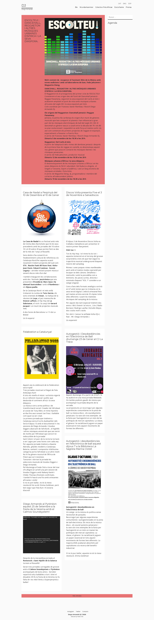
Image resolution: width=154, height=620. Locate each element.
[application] (41, 534)
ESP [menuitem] (129, 3)
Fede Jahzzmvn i (94, 82)
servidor (34, 270)
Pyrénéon (55, 569)
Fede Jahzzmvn (61, 155)
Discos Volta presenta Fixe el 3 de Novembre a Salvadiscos (84, 194)
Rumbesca (53, 284)
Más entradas (77, 596)
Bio (76, 7)
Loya (35, 298)
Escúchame (119, 7)
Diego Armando (27, 6)
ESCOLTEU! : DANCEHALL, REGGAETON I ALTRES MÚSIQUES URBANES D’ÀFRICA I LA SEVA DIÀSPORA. (32, 31)
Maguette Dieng (52, 85)
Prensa (128, 7)
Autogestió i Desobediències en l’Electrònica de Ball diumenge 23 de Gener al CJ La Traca (84, 337)
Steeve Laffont (29, 301)
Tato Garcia (48, 293)
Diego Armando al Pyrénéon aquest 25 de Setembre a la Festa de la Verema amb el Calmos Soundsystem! (40, 507)
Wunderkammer (86, 7)
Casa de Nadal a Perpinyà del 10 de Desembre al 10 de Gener (41, 194)
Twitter (78, 611)
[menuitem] (119, 3)
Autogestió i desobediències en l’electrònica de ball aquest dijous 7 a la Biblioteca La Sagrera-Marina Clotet (83, 445)
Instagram (70, 611)
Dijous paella (31, 287)
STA (24, 265)
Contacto (85, 611)
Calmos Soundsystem (38, 569)
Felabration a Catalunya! (37, 331)
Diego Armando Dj (91, 136)
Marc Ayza (48, 282)
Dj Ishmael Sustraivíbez (39, 283)
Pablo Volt (80, 616)
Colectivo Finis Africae (103, 7)
